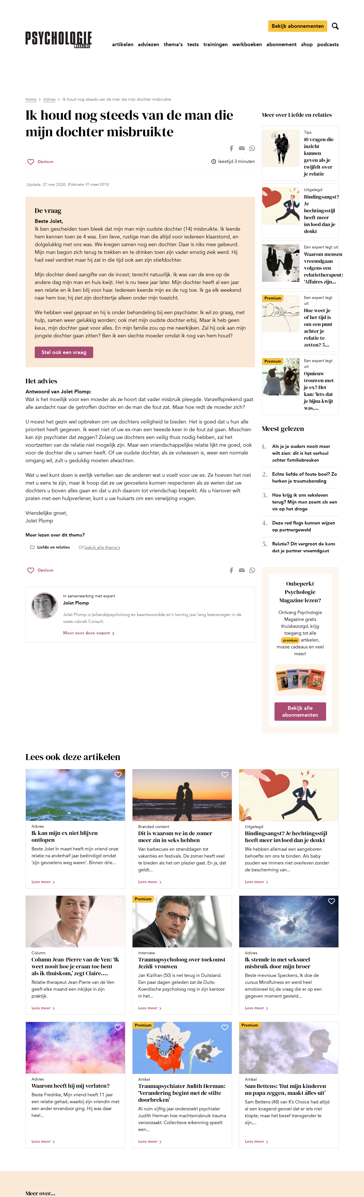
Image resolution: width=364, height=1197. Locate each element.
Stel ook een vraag (64, 352)
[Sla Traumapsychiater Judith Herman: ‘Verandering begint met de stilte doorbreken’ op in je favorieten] (225, 1027)
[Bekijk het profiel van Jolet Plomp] (140, 614)
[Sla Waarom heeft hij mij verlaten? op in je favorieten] (118, 1027)
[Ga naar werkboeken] (247, 44)
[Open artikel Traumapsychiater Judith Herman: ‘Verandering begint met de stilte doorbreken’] (182, 1085)
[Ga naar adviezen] (148, 44)
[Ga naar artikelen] (122, 44)
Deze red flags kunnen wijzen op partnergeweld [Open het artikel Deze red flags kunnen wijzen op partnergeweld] (303, 526)
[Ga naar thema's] (173, 44)
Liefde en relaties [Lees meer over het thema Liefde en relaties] (53, 547)
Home (31, 99)
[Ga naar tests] (193, 44)
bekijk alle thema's (102, 547)
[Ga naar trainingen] (215, 44)
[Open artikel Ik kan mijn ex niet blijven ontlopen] (75, 828)
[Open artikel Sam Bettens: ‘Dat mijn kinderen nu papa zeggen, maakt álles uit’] (288, 1085)
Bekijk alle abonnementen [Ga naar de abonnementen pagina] (300, 711)
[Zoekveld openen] (335, 26)
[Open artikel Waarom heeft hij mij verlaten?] (75, 1085)
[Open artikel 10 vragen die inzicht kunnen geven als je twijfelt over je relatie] (298, 153)
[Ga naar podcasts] (328, 44)
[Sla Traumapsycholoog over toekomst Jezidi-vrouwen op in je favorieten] (225, 901)
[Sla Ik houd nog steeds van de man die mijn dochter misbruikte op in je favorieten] (40, 162)
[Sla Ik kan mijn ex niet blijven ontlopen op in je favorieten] (118, 774)
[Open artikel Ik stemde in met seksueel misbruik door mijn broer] (288, 955)
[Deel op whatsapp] (252, 148)
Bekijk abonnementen (298, 26)
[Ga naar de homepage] (59, 40)
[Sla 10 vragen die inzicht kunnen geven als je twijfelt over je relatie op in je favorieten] (292, 135)
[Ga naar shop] (307, 44)
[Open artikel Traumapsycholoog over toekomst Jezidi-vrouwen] (182, 955)
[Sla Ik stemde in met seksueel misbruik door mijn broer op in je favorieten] (331, 901)
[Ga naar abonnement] (281, 44)
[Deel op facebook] (231, 148)
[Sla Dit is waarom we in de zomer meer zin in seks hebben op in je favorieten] (225, 774)
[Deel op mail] (242, 148)
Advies (49, 99)
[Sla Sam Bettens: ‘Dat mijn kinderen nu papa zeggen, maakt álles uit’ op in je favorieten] (331, 1027)
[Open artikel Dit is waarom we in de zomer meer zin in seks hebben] (182, 828)
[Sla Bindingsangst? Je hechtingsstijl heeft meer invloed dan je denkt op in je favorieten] (292, 192)
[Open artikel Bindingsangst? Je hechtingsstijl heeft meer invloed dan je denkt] (298, 211)
